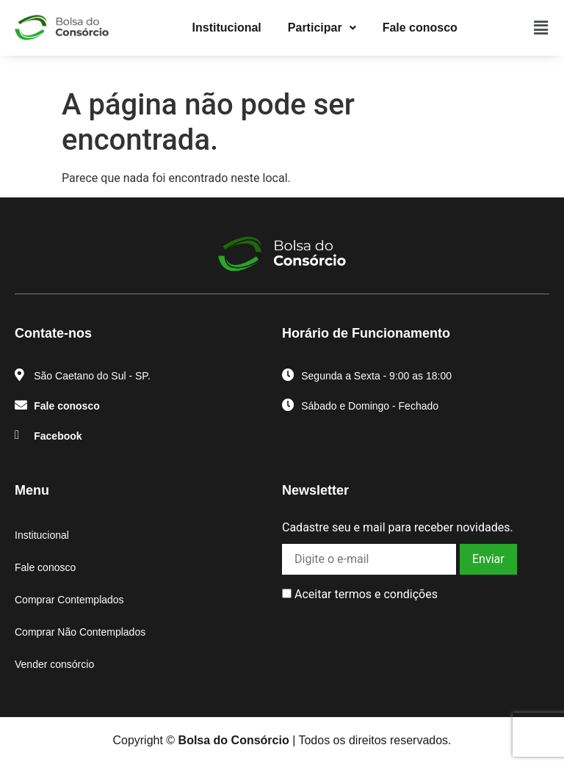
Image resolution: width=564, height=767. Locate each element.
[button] (322, 28)
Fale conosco (420, 27)
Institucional (226, 27)
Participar (322, 27)
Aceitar (360, 594)
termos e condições (385, 594)
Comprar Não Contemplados (80, 632)
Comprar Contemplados (69, 600)
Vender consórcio (54, 664)
